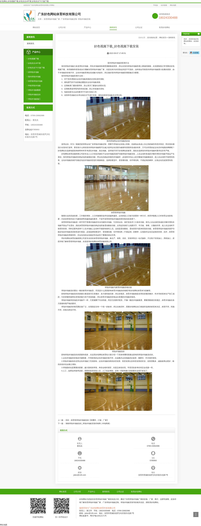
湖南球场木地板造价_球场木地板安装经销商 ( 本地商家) (88, 423)
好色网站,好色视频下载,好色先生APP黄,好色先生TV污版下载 (24, 1)
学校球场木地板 (34, 86)
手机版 (155, 5)
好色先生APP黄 (34, 63)
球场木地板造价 (34, 94)
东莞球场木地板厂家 (96, 69)
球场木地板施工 (34, 99)
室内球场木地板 (34, 77)
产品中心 (87, 27)
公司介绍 (62, 27)
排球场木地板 (33, 72)
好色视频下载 (33, 59)
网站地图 (173, 5)
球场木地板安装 (128, 154)
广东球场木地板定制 (98, 144)
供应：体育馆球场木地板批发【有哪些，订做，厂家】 (87, 420)
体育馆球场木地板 (35, 81)
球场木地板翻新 (34, 90)
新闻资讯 (113, 27)
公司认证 (138, 27)
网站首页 (36, 27)
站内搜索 (164, 5)
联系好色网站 (164, 27)
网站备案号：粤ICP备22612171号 (93, 516)
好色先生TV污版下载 (36, 68)
